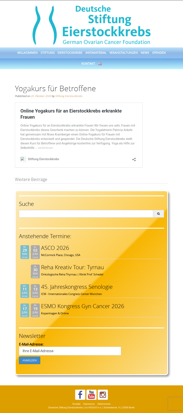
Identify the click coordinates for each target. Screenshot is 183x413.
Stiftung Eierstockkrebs (68, 96)
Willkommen (27, 53)
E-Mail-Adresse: (70, 348)
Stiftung (48, 53)
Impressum (89, 404)
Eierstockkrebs (69, 53)
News (145, 53)
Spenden (159, 53)
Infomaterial (95, 53)
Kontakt (88, 64)
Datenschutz (103, 404)
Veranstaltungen (123, 53)
